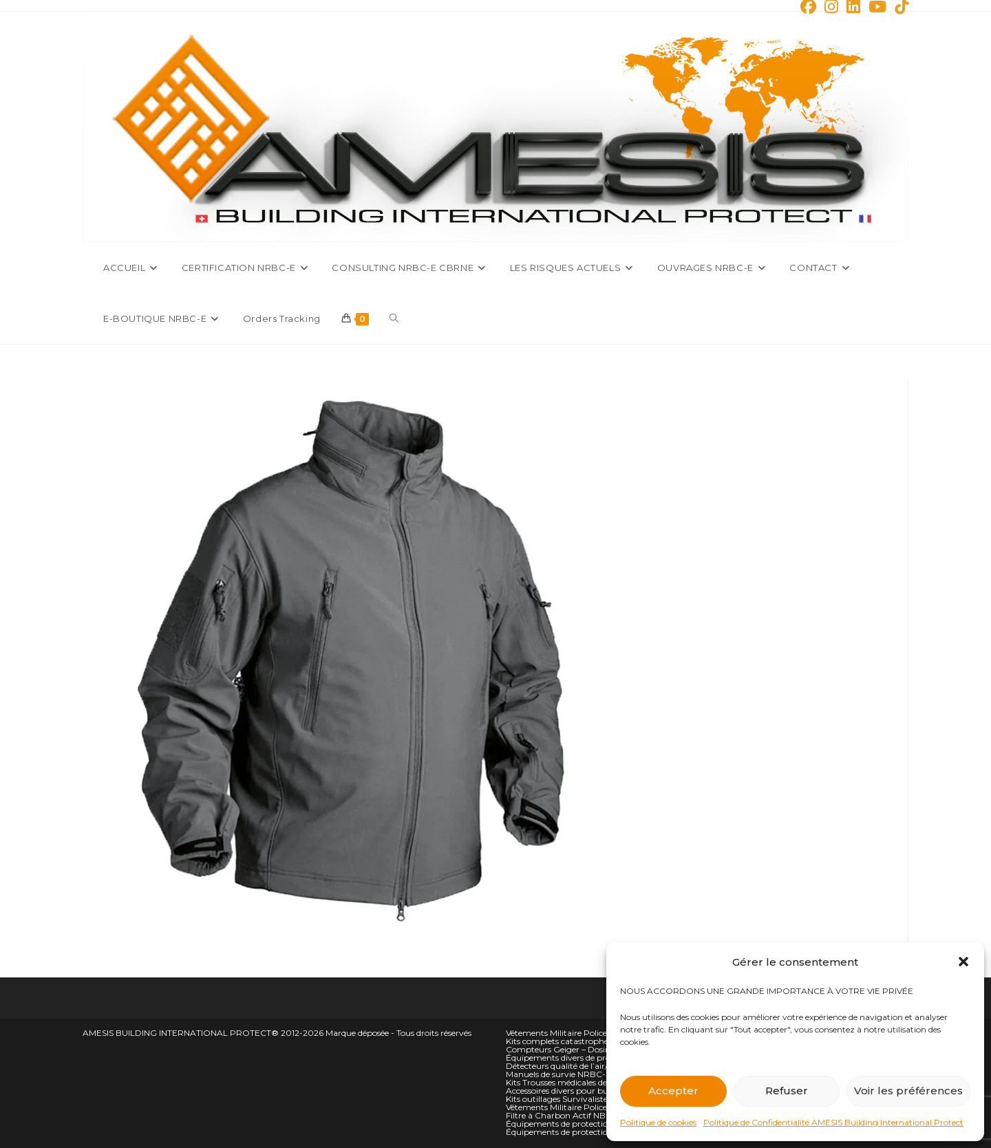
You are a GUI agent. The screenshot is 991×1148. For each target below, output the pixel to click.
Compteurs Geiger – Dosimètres (569, 1049)
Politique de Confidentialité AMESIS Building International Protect (833, 1122)
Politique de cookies (658, 1122)
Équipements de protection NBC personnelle (593, 1132)
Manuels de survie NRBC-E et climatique (585, 1074)
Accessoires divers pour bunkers (568, 1090)
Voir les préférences (908, 1090)
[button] (963, 961)
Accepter (673, 1090)
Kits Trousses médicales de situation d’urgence (595, 1082)
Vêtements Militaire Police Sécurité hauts (585, 1033)
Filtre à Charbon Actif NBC (559, 1115)
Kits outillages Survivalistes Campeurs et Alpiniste (603, 1099)
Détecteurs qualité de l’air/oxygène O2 (580, 1066)
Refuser (786, 1090)
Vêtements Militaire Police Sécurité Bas (581, 1107)
